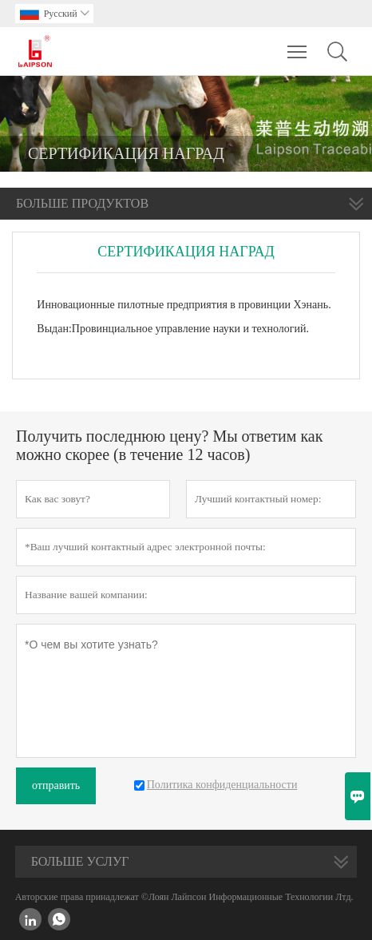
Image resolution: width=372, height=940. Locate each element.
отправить (56, 785)
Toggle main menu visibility (298, 44)
